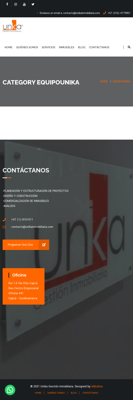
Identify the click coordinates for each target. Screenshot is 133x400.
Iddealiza (97, 386)
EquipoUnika (121, 81)
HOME (8, 47)
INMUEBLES (66, 47)
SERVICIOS (48, 47)
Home (104, 81)
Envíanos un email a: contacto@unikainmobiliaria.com (68, 13)
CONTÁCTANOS (99, 47)
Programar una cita (28, 245)
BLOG (81, 47)
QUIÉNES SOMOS (27, 47)
